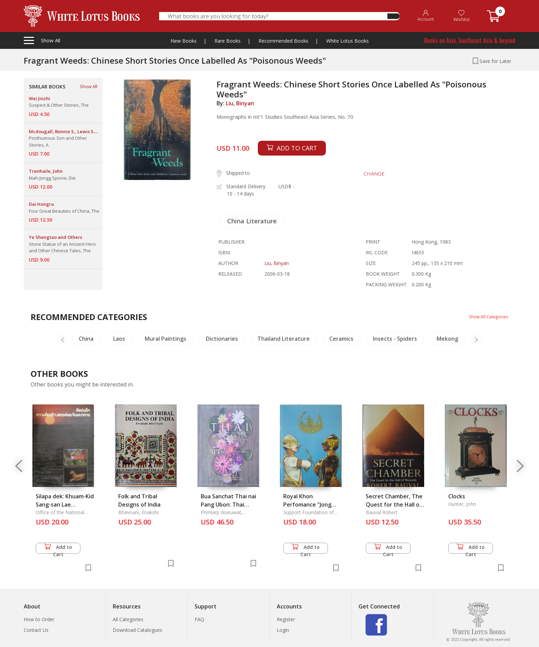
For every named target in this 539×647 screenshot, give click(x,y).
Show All (88, 86)
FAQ (199, 619)
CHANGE (368, 173)
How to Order (39, 619)
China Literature (252, 221)
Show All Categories (486, 316)
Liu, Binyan (240, 103)
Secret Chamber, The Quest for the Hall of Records (394, 504)
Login (283, 630)
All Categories (128, 619)
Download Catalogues (137, 630)
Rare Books (227, 41)
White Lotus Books (347, 41)
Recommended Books (283, 41)
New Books (183, 41)
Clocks (456, 496)
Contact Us (36, 630)
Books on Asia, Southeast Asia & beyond (469, 40)
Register (286, 619)
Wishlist (461, 16)
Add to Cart (58, 549)
